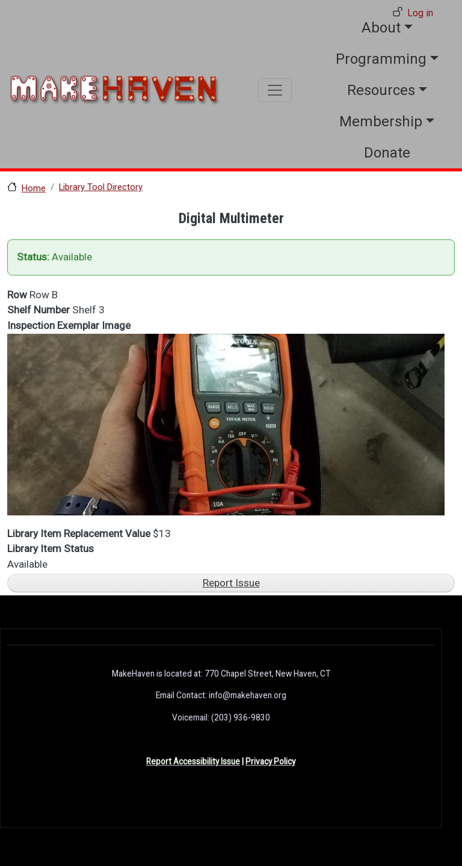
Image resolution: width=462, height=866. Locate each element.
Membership (380, 121)
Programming (381, 59)
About (381, 27)
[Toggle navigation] (275, 90)
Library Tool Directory (101, 187)
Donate (387, 152)
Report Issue (231, 583)
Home (34, 188)
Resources (381, 90)
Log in (420, 13)
